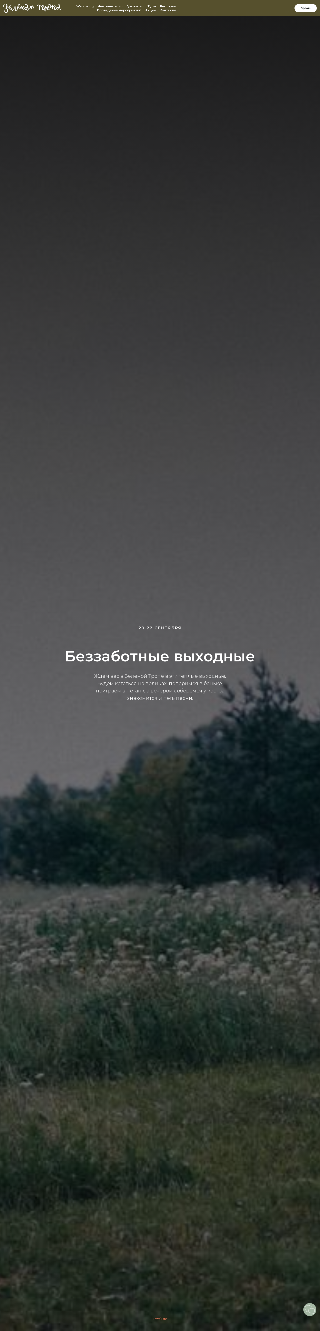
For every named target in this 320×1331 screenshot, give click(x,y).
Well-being (85, 6)
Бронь (306, 8)
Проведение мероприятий (119, 10)
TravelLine (160, 1319)
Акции (150, 10)
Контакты (168, 10)
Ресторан (168, 6)
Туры (152, 6)
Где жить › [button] (135, 6)
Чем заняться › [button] (110, 6)
